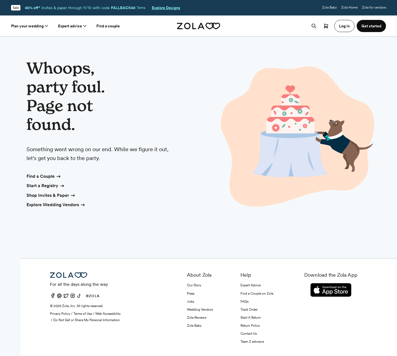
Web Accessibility (108, 314)
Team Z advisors (252, 342)
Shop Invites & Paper (51, 196)
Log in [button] (344, 26)
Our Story (194, 285)
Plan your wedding (30, 26)
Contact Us (248, 334)
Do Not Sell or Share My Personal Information (86, 320)
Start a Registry (46, 186)
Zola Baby (329, 7)
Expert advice (73, 26)
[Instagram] (72, 297)
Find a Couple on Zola (256, 293)
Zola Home (349, 7)
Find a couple (108, 26)
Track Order (249, 310)
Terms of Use (82, 314)
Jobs (190, 301)
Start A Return (250, 318)
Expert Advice (250, 285)
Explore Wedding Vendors (56, 205)
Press (190, 293)
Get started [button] (371, 26)
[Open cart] (326, 26)
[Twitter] (66, 297)
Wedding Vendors (200, 310)
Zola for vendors (374, 7)
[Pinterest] (59, 297)
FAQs (244, 301)
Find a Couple (44, 177)
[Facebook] (52, 297)
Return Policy (250, 326)
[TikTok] (79, 297)
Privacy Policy (60, 314)
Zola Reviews (196, 318)
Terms (141, 8)
